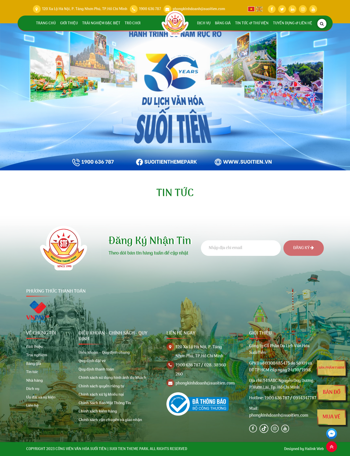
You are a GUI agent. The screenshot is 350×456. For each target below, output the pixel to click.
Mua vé (331, 417)
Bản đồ (331, 392)
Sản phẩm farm (331, 368)
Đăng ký (303, 248)
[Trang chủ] (175, 23)
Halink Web (314, 449)
